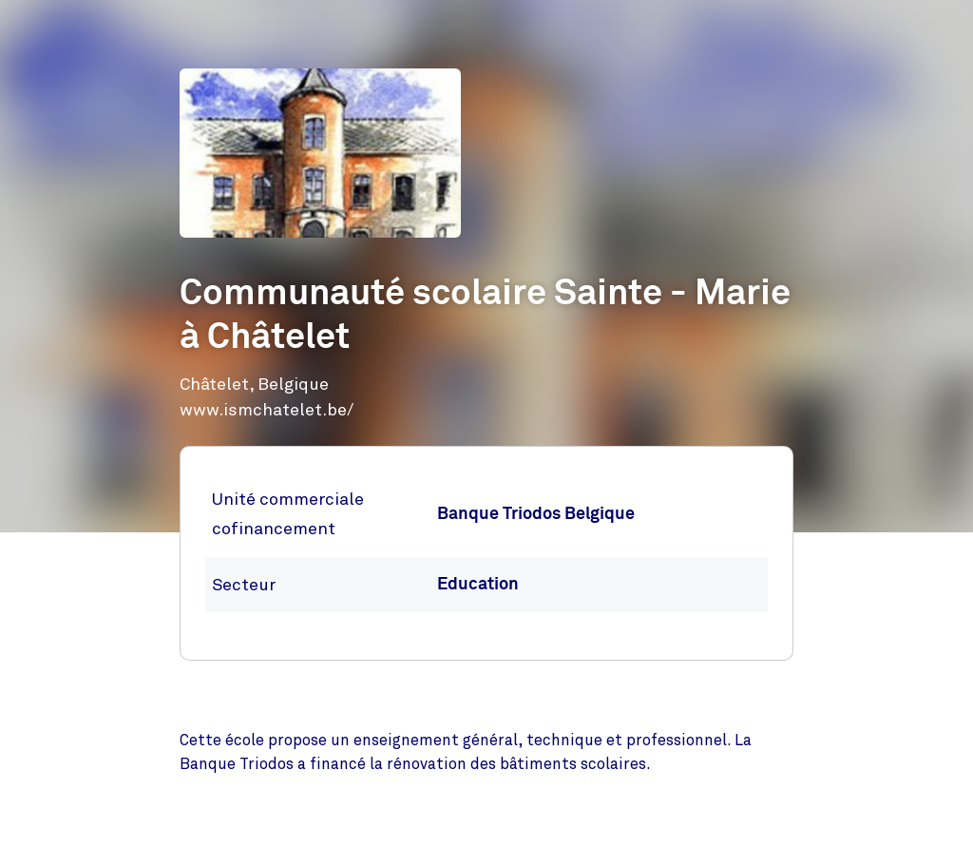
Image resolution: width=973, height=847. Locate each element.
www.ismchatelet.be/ (266, 409)
